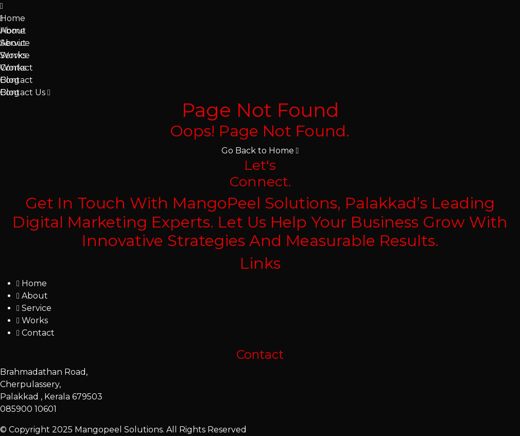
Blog (10, 80)
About (13, 31)
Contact (16, 68)
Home (12, 18)
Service (15, 43)
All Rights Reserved (206, 429)
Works (13, 55)
